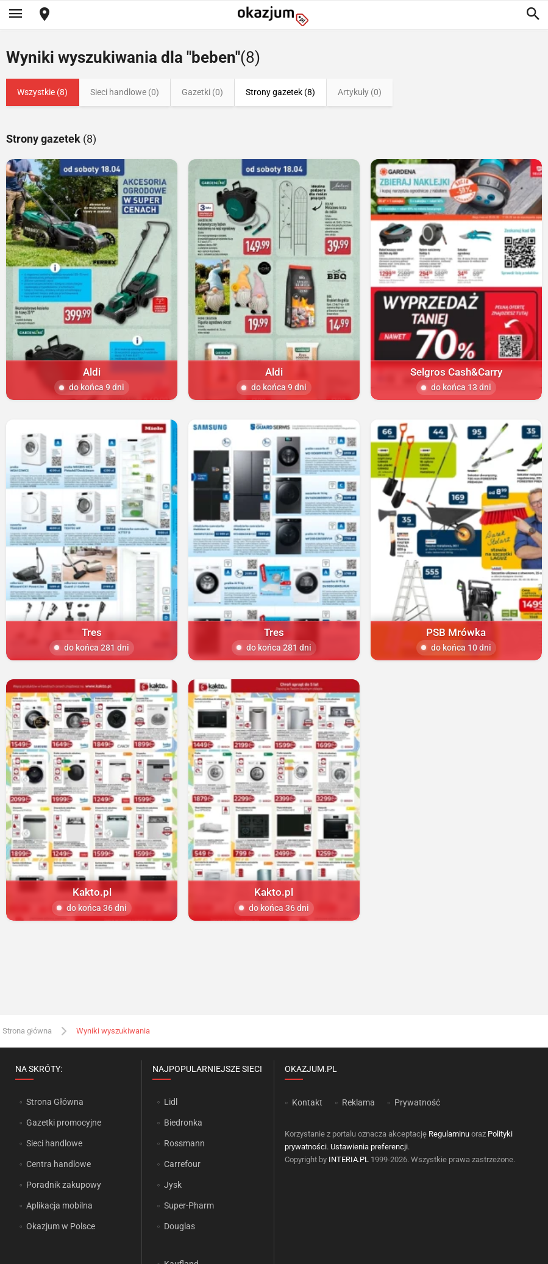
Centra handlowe (58, 1164)
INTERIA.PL (349, 1159)
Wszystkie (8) (42, 92)
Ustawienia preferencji (369, 1146)
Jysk (173, 1185)
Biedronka (183, 1122)
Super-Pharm (189, 1205)
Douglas (179, 1226)
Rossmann (184, 1143)
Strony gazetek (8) (280, 92)
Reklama (358, 1102)
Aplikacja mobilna (59, 1205)
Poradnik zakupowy (63, 1185)
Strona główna (27, 1030)
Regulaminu (449, 1133)
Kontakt (307, 1102)
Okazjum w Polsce (60, 1226)
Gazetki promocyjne (63, 1122)
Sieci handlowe (54, 1143)
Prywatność (417, 1102)
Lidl (170, 1102)
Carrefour (182, 1164)
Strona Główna (54, 1102)
